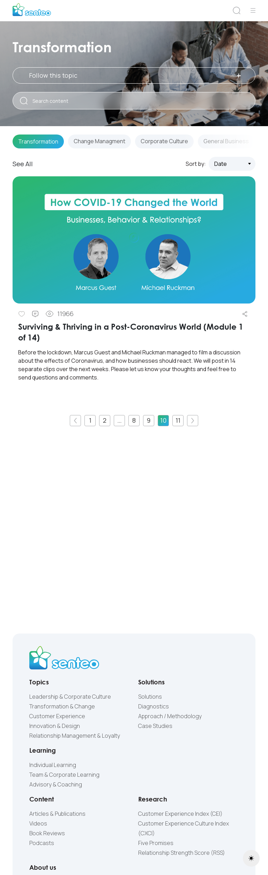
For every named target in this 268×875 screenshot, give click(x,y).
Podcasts (41, 843)
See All (23, 164)
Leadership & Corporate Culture (70, 696)
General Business (227, 142)
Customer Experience (57, 716)
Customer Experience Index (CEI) (180, 814)
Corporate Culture (165, 142)
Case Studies (155, 726)
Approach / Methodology (170, 716)
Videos (38, 823)
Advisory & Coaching (55, 784)
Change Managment (100, 142)
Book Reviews (47, 833)
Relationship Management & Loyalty (74, 735)
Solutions (150, 696)
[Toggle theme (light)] (251, 858)
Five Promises (155, 843)
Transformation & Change (62, 706)
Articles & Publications (57, 814)
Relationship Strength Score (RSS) (181, 853)
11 (178, 420)
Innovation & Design (54, 726)
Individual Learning (52, 765)
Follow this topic (135, 75)
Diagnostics (153, 706)
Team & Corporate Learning (64, 774)
